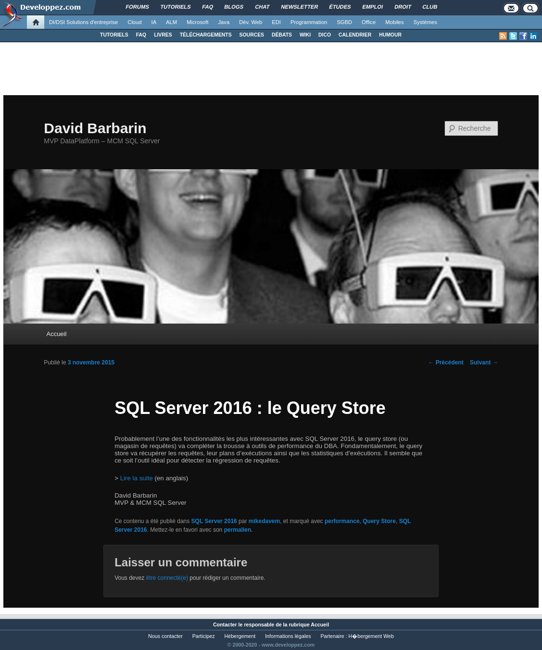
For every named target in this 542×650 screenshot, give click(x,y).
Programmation (308, 22)
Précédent (445, 362)
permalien (238, 529)
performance (342, 521)
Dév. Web (250, 22)
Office (369, 22)
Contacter (225, 624)
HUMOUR (390, 35)
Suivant (484, 362)
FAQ (141, 35)
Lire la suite (136, 478)
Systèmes (425, 22)
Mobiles (394, 22)
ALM (171, 22)
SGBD (344, 22)
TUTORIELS (114, 35)
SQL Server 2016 (214, 521)
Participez (203, 636)
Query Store (379, 521)
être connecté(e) (167, 578)
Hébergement (240, 636)
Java (224, 22)
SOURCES (251, 35)
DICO (324, 35)
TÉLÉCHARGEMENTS (206, 35)
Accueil (56, 334)
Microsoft (197, 22)
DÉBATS (282, 35)
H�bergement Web (371, 636)
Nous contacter (165, 636)
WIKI (305, 35)
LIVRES (163, 35)
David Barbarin (95, 128)
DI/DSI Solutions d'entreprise (83, 22)
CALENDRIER (355, 35)
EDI (276, 22)
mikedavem (264, 521)
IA (154, 22)
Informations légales (288, 636)
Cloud (134, 22)
